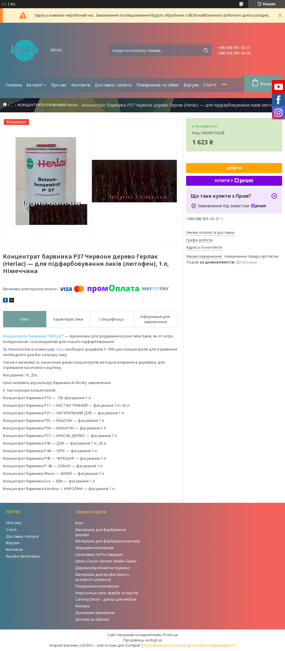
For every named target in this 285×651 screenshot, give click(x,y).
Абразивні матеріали (94, 547)
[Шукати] (205, 50)
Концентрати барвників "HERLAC (32, 336)
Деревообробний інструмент (102, 567)
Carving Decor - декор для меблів (105, 599)
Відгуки (191, 85)
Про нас (59, 85)
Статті (209, 85)
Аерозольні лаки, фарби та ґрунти (106, 592)
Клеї (79, 523)
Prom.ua (170, 634)
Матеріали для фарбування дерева (100, 532)
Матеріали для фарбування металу (107, 541)
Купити (234, 168)
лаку (60, 349)
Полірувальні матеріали (97, 586)
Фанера (82, 605)
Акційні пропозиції (23, 556)
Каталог (34, 85)
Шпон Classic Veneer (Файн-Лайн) (105, 561)
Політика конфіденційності (213, 645)
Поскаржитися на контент (165, 645)
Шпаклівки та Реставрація (99, 554)
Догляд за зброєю (92, 619)
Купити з (234, 180)
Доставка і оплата (113, 85)
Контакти (80, 85)
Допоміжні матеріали (95, 612)
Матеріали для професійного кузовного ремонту (102, 577)
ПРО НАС (14, 523)
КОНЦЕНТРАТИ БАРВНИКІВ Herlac (48, 104)
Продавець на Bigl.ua (142, 640)
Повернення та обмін (157, 85)
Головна (13, 85)
